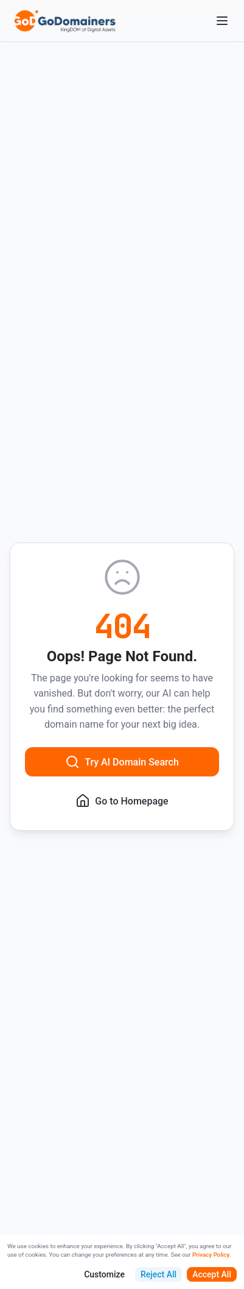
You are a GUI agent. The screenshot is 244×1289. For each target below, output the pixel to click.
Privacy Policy (210, 1254)
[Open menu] (222, 21)
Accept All (211, 1274)
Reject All (158, 1274)
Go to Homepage (121, 801)
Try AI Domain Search (122, 762)
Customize (104, 1274)
